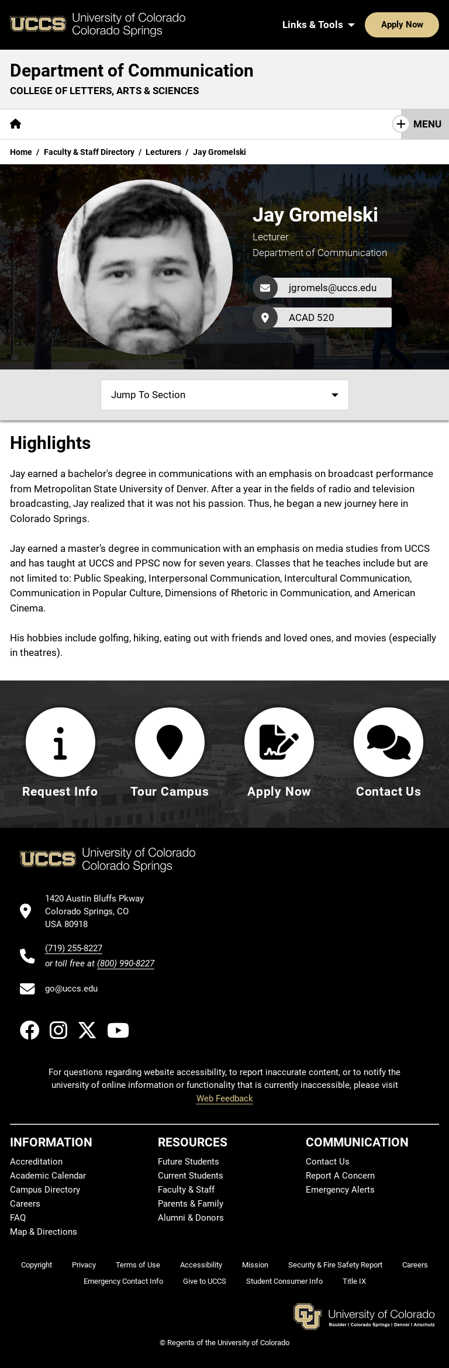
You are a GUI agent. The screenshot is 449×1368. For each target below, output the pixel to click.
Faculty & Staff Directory (89, 152)
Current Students (190, 1175)
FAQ (18, 1217)
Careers (25, 1203)
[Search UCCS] (426, 24)
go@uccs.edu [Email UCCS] (71, 988)
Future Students (188, 1161)
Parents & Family (190, 1203)
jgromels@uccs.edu (333, 287)
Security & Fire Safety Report (335, 1264)
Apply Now (366, 24)
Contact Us (352, 124)
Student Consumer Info (284, 1281)
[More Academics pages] (138, 124)
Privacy (84, 1264)
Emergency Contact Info (123, 1281)
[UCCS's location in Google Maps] (99, 911)
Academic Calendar (48, 1175)
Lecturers (163, 152)
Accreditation (36, 1161)
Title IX (354, 1281)
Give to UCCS (204, 1281)
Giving (292, 124)
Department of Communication (132, 70)
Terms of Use (138, 1264)
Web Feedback (224, 1098)
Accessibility (201, 1264)
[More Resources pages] (224, 124)
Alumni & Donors (191, 1217)
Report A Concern (340, 1175)
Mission (255, 1264)
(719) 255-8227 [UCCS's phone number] (73, 949)
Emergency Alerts (340, 1189)
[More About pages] (63, 124)
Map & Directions (43, 1232)
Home (21, 152)
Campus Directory (45, 1189)
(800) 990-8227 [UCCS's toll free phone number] (125, 964)
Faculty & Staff (186, 1189)
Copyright (36, 1264)
